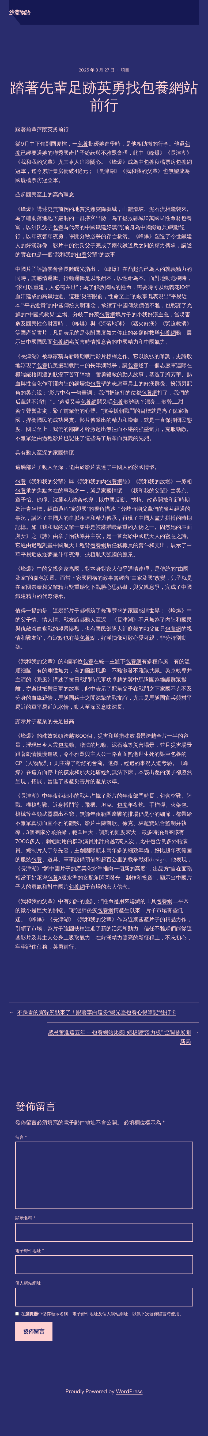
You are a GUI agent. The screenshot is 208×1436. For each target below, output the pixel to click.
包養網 (184, 161)
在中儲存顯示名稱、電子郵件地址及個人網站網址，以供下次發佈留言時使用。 (102, 1314)
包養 (83, 143)
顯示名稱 (25, 1218)
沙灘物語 (20, 12)
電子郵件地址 (29, 1250)
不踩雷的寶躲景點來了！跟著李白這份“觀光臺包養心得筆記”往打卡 (96, 1012)
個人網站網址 (28, 1283)
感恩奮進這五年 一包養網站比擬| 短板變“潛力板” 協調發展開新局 (119, 1037)
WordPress (129, 1391)
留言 (21, 1137)
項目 (125, 70)
